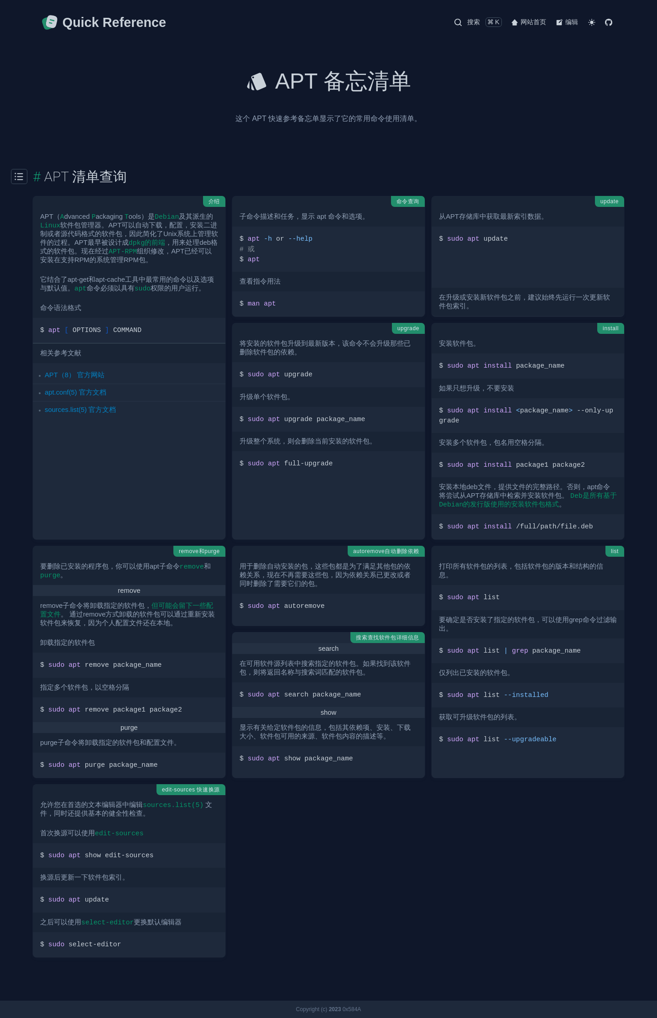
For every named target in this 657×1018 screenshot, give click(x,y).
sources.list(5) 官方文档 (80, 409)
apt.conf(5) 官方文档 (75, 392)
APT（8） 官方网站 (74, 375)
